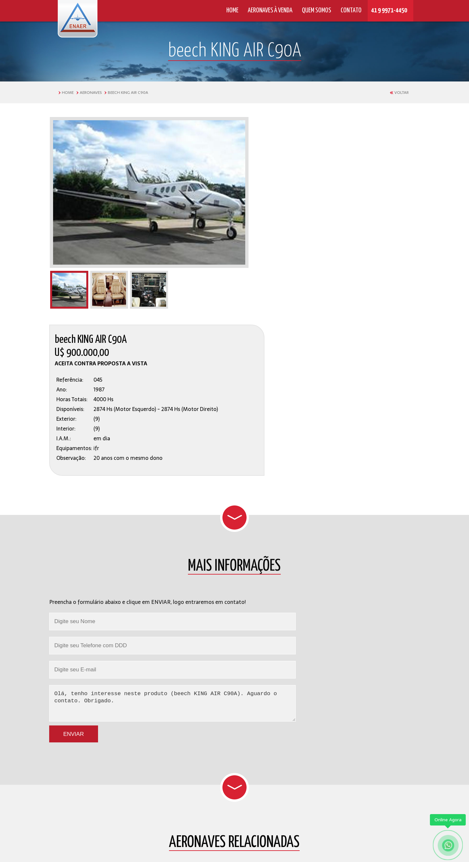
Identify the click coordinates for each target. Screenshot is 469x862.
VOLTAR (401, 92)
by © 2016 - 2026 (234, 844)
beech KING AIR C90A (128, 92)
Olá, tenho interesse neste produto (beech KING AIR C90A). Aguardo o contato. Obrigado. (234, 496)
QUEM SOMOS (314, 10)
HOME (230, 10)
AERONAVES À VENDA (268, 10)
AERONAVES (91, 92)
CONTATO (349, 10)
